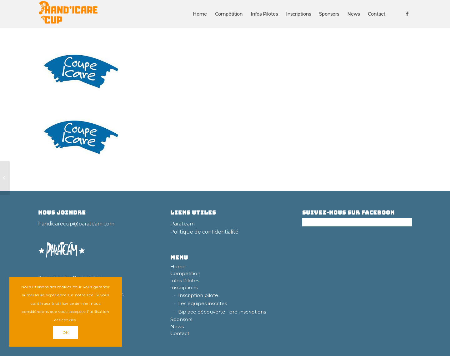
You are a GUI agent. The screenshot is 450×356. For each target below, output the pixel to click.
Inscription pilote (198, 295)
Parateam (182, 224)
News (177, 326)
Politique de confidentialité (204, 232)
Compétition (185, 273)
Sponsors (181, 319)
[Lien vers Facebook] (407, 13)
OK (65, 332)
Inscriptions (184, 287)
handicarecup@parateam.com (76, 224)
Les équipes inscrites (202, 303)
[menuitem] (200, 14)
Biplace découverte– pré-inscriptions (222, 312)
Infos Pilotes (184, 281)
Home (178, 266)
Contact (179, 333)
